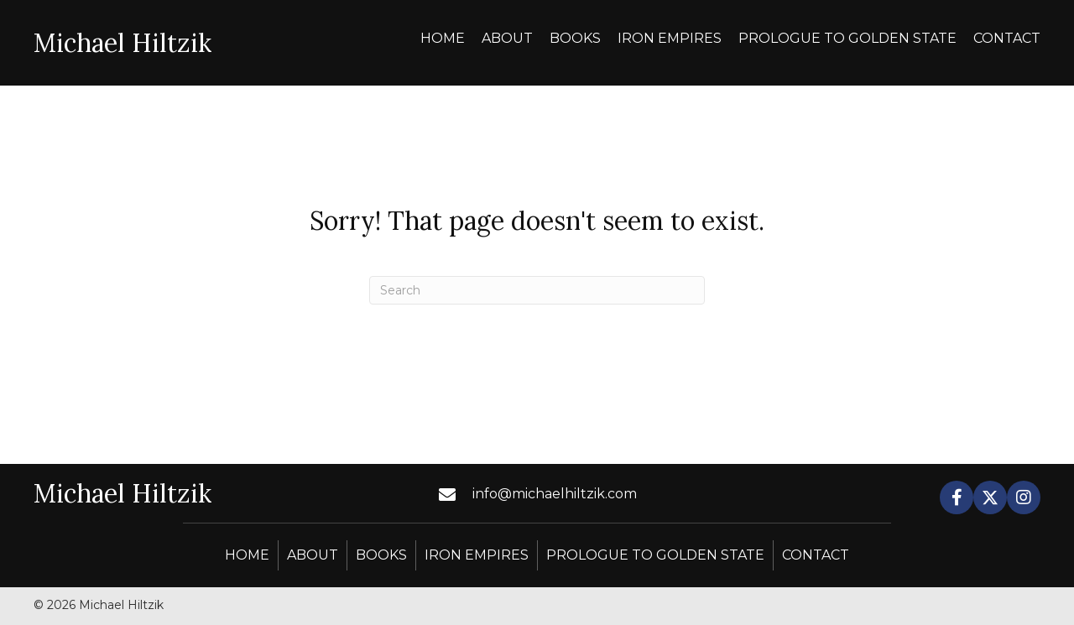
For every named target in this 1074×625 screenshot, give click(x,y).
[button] (956, 497)
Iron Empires (477, 555)
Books (381, 555)
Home (247, 555)
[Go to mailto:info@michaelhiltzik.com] (566, 493)
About (312, 555)
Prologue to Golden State (655, 555)
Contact (815, 555)
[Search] (537, 290)
